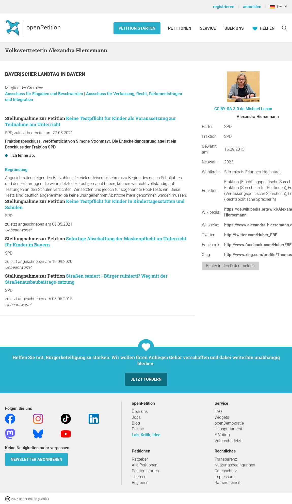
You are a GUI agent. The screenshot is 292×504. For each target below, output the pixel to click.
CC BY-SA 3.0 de (229, 108)
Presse (138, 429)
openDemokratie (229, 423)
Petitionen (180, 28)
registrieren (223, 6)
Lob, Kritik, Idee (146, 434)
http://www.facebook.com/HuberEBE (257, 244)
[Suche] (284, 28)
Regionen (140, 482)
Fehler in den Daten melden (230, 265)
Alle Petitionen (144, 465)
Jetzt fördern (146, 379)
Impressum (225, 476)
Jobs (136, 417)
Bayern (76, 74)
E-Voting (222, 434)
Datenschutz (226, 470)
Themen (139, 476)
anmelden (252, 6)
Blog (136, 423)
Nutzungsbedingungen (235, 465)
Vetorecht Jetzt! (228, 440)
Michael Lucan (259, 108)
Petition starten (137, 28)
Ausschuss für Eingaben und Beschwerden (44, 93)
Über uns (140, 411)
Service (208, 28)
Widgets (222, 417)
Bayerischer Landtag (33, 74)
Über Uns (234, 28)
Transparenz (226, 459)
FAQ (218, 411)
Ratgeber (140, 459)
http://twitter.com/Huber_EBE (250, 234)
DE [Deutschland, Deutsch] (276, 6)
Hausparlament (228, 429)
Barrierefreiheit (227, 482)
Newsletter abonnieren (36, 459)
